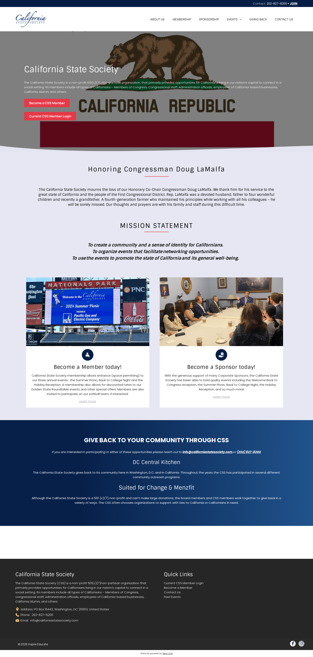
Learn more (87, 401)
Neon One (167, 653)
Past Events (172, 597)
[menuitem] (157, 19)
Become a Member (178, 588)
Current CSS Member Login (183, 583)
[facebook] (293, 644)
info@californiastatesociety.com (54, 620)
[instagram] (301, 644)
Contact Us (172, 592)
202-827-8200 (277, 3)
